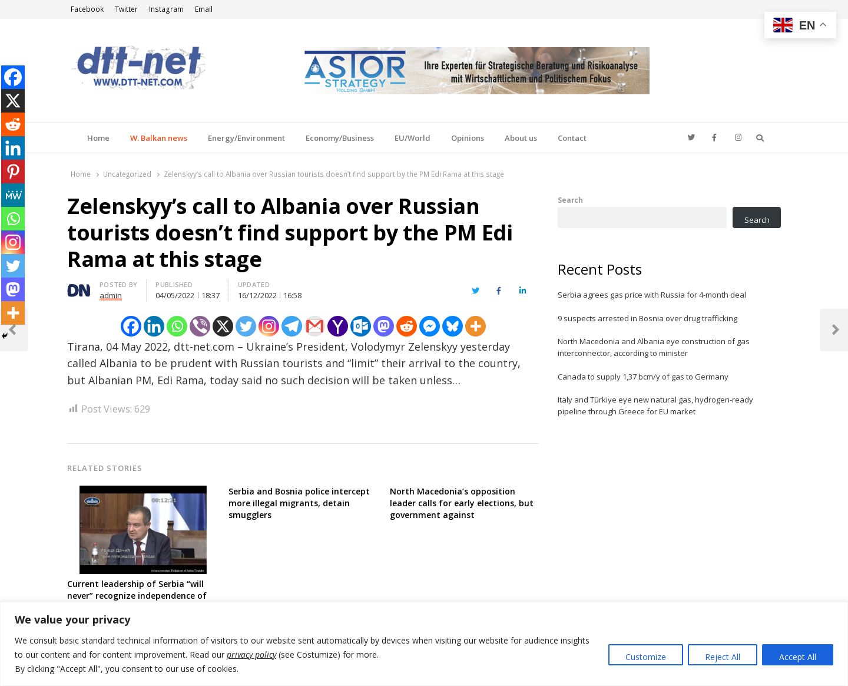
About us (521, 138)
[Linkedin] (154, 326)
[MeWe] (13, 195)
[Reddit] (406, 326)
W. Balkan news (158, 138)
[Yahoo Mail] (337, 326)
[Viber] (200, 326)
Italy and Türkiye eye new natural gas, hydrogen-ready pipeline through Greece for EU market (655, 405)
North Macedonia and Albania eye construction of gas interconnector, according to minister (654, 347)
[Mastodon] (383, 326)
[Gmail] (314, 326)
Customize (645, 656)
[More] (475, 326)
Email (204, 9)
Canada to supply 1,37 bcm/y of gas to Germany (643, 376)
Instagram (166, 9)
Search (570, 200)
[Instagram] (269, 326)
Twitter (126, 9)
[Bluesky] (452, 326)
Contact (572, 138)
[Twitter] (246, 326)
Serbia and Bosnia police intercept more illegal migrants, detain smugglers (299, 503)
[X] (223, 326)
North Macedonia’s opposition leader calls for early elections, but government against (462, 503)
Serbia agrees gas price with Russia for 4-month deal (652, 294)
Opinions (467, 138)
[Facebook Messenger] (429, 326)
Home (98, 138)
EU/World (412, 138)
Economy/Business (340, 138)
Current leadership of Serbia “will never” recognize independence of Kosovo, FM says (137, 595)
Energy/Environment (246, 138)
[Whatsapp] (177, 326)
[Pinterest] (13, 171)
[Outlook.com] (360, 326)
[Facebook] (131, 326)
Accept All (797, 656)
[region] (424, 644)
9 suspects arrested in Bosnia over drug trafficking (647, 318)
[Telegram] (291, 326)
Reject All (722, 656)
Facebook (87, 9)
